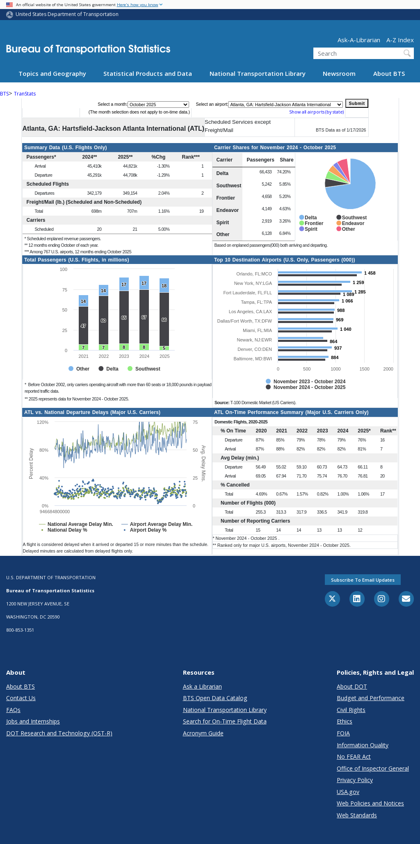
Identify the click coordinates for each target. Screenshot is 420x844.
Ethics (344, 721)
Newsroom (339, 73)
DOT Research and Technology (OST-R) (59, 733)
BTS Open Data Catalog (215, 698)
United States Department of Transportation (67, 14)
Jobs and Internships (33, 721)
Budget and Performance (370, 698)
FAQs (13, 710)
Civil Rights (351, 710)
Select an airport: (212, 104)
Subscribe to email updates (363, 580)
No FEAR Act (354, 756)
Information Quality (362, 745)
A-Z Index (400, 40)
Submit (357, 103)
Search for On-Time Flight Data (225, 721)
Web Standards (357, 815)
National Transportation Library (258, 73)
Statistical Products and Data (147, 73)
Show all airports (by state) (316, 112)
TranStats (25, 93)
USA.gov (348, 792)
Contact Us (21, 698)
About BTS (389, 73)
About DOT (352, 686)
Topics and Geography (52, 73)
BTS (4, 93)
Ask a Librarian (202, 686)
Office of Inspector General (373, 768)
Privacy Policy (355, 780)
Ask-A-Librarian (359, 40)
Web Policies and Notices (370, 803)
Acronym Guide (203, 733)
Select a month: (113, 104)
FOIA (343, 733)
